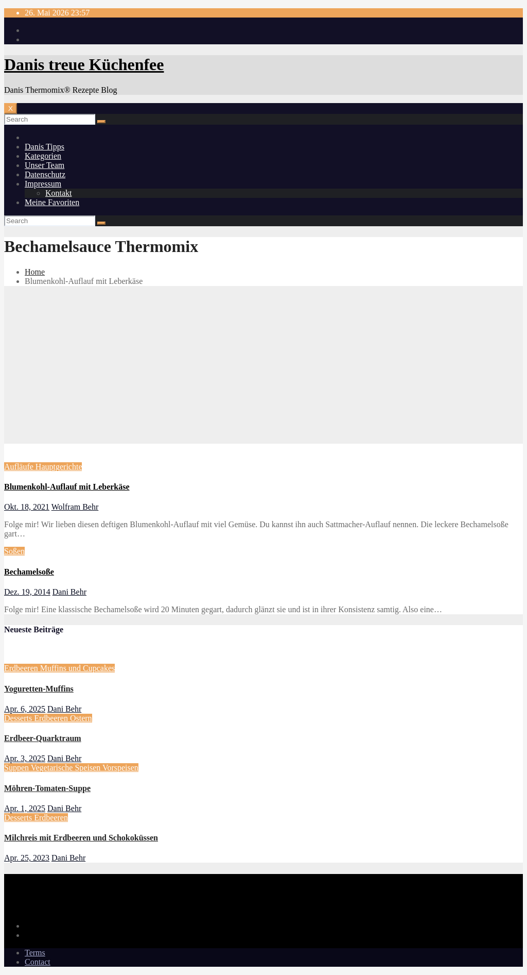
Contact (37, 961)
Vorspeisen (120, 767)
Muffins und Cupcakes (77, 668)
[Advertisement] (263, 366)
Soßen (14, 551)
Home (35, 271)
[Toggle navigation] (10, 108)
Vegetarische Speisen (66, 767)
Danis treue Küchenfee (84, 64)
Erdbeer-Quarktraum (42, 738)
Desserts (19, 718)
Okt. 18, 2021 (26, 506)
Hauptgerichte (59, 466)
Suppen (17, 767)
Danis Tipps (44, 146)
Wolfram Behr (75, 506)
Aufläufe (20, 466)
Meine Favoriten (52, 202)
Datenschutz (45, 174)
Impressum (43, 183)
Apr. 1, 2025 (24, 808)
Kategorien (43, 156)
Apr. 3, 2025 (24, 758)
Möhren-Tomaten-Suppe (47, 788)
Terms (35, 952)
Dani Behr (69, 591)
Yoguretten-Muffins (39, 688)
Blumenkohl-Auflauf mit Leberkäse (67, 486)
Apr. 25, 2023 (26, 857)
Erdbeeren (22, 668)
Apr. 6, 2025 (24, 708)
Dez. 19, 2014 (27, 591)
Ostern (81, 718)
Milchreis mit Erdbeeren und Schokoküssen (81, 837)
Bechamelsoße (29, 571)
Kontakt (58, 193)
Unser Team (44, 165)
